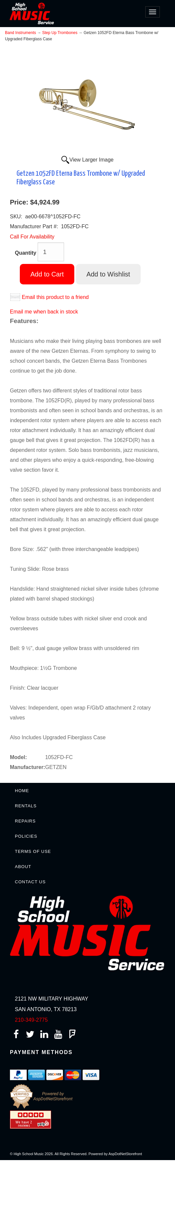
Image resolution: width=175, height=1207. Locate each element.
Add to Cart (47, 274)
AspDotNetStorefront (125, 1154)
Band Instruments (20, 32)
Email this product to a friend (55, 297)
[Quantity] (51, 251)
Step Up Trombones (60, 32)
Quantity (25, 253)
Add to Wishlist (108, 274)
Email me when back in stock (44, 311)
